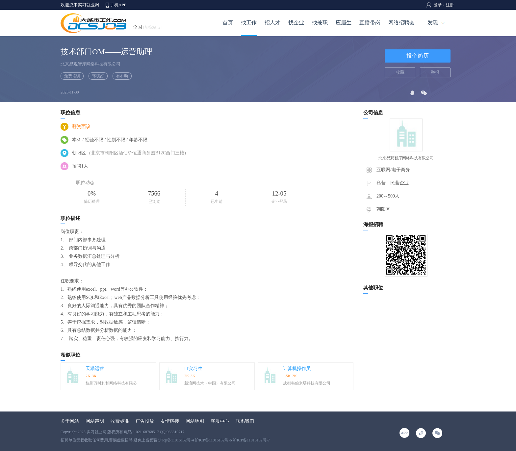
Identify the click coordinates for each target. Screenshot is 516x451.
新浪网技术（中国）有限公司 (210, 383)
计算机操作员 (297, 368)
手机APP (118, 4)
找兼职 (320, 22)
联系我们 (245, 421)
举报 (435, 72)
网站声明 (95, 421)
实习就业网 (96, 432)
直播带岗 (369, 22)
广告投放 (145, 421)
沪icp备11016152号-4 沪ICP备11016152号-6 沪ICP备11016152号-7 (214, 440)
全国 (147, 27)
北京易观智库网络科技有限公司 (90, 64)
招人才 (272, 22)
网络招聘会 (401, 22)
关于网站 (70, 421)
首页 (227, 22)
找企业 (296, 22)
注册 (450, 5)
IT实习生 (193, 368)
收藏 (400, 72)
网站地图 (195, 421)
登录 (438, 5)
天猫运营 (95, 368)
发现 (432, 22)
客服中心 (220, 421)
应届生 (343, 22)
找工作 (249, 22)
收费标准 (120, 421)
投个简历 (417, 56)
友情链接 (170, 421)
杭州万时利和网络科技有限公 (111, 383)
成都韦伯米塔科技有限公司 (306, 383)
